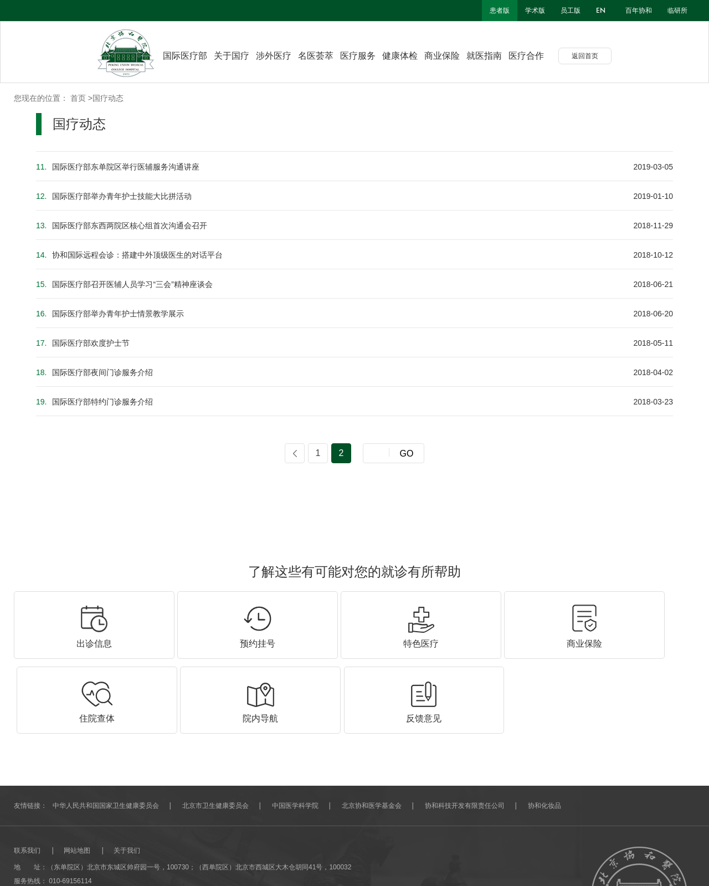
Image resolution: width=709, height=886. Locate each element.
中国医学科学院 (295, 730)
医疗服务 (366, 55)
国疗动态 (108, 98)
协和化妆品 (544, 730)
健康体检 (408, 55)
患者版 (500, 10)
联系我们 (27, 775)
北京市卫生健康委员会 (215, 730)
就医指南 (492, 55)
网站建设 (27, 861)
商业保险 (450, 55)
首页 (78, 98)
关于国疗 (240, 55)
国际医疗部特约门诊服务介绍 (94, 401)
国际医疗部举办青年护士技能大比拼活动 (114, 196)
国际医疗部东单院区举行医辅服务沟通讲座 (117, 166)
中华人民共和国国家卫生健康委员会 (106, 730)
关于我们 (127, 775)
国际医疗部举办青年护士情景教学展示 (110, 313)
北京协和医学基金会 (372, 730)
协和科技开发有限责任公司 (465, 730)
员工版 (570, 10)
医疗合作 (534, 55)
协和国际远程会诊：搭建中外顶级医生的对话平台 (129, 254)
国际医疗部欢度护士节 (83, 343)
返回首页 (593, 56)
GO (407, 453)
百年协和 (638, 10)
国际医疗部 (185, 56)
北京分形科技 (67, 861)
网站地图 (77, 775)
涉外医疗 (282, 55)
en (600, 10)
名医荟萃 (324, 55)
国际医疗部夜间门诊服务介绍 (94, 372)
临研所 (677, 10)
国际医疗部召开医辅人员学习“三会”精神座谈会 (124, 284)
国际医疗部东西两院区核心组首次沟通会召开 (121, 225)
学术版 (535, 10)
